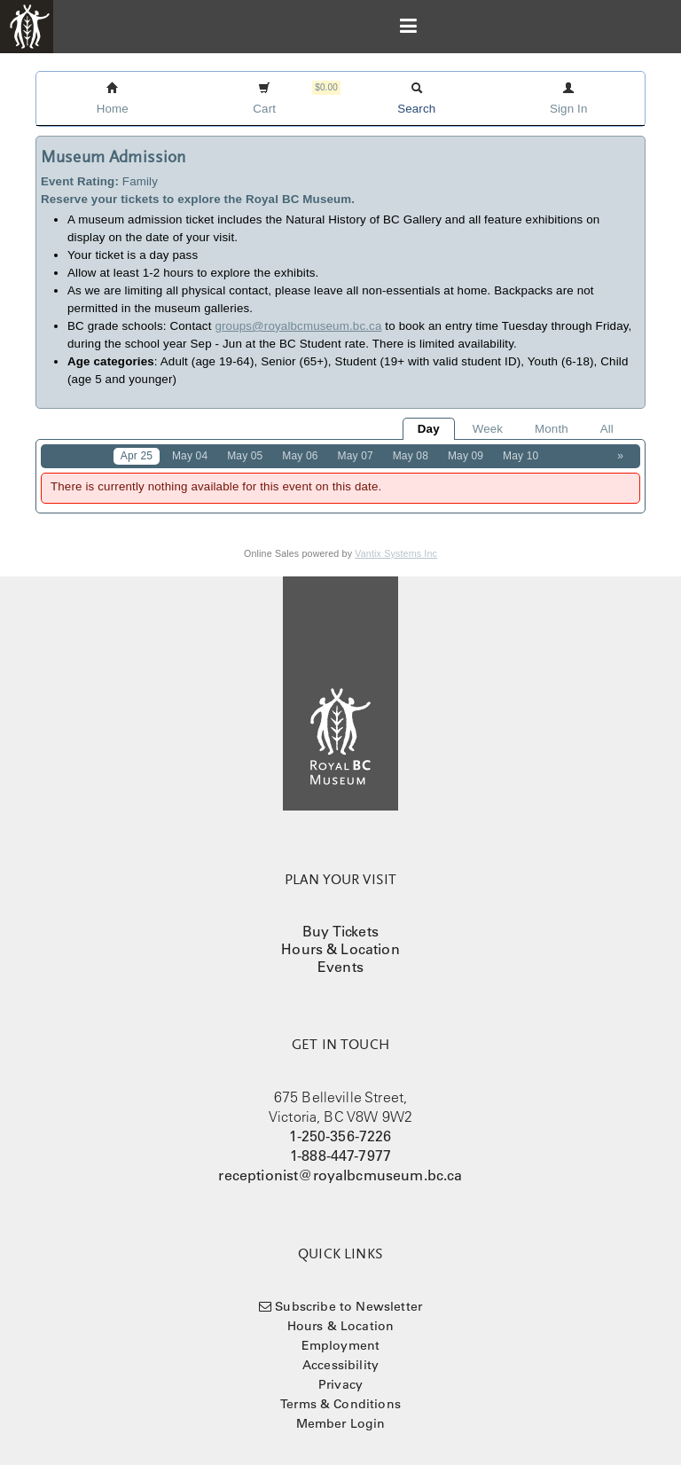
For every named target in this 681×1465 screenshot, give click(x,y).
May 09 (465, 456)
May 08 (410, 456)
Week (488, 428)
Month (551, 428)
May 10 (520, 456)
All (607, 428)
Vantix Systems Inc (396, 553)
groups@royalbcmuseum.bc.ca (298, 326)
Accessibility (340, 1365)
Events (340, 966)
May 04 (189, 456)
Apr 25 (137, 456)
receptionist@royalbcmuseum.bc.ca (340, 1175)
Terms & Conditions (340, 1404)
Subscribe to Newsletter (348, 1306)
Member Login (341, 1423)
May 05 (244, 456)
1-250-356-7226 (340, 1136)
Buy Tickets (340, 931)
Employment (340, 1345)
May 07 (355, 456)
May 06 (299, 456)
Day (429, 428)
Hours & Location (340, 949)
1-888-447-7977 (340, 1155)
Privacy (340, 1384)
